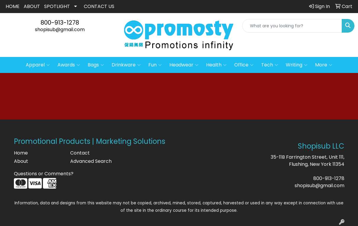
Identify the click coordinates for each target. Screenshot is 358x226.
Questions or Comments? (43, 173)
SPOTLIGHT (57, 6)
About (21, 161)
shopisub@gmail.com (60, 29)
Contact (80, 152)
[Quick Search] (292, 26)
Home (21, 152)
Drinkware (126, 65)
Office (243, 65)
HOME (13, 6)
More (323, 65)
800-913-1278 (60, 22)
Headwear (183, 65)
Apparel (38, 65)
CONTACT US (99, 6)
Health (216, 65)
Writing (296, 65)
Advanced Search (91, 161)
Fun (155, 65)
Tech (269, 65)
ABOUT (32, 6)
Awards (68, 65)
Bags (96, 65)
